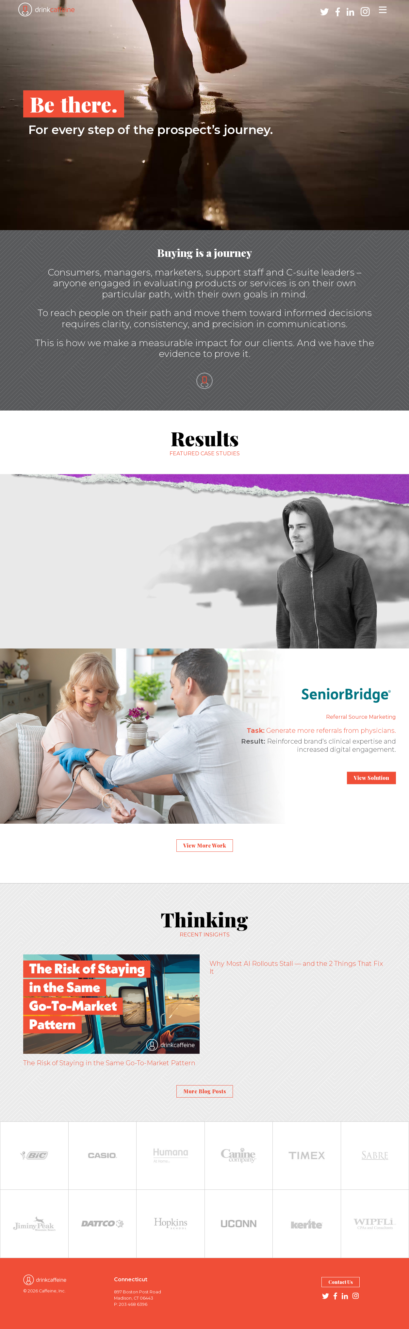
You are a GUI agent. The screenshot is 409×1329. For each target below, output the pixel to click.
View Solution (371, 777)
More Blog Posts (204, 1091)
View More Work (204, 845)
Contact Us (340, 1282)
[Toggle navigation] (383, 9)
